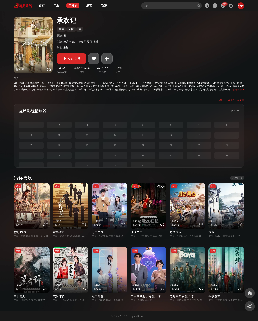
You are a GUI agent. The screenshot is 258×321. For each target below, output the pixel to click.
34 (59, 166)
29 (143, 155)
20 (115, 145)
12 (115, 135)
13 (143, 135)
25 (31, 155)
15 (199, 135)
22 (171, 145)
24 (227, 145)
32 (227, 155)
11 (87, 135)
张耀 (95, 41)
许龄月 (88, 41)
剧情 (61, 29)
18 (59, 145)
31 (199, 155)
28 (115, 155)
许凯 (72, 41)
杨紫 (66, 41)
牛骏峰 (79, 41)
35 (87, 166)
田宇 (66, 35)
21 (143, 145)
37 (143, 166)
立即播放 (71, 58)
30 (171, 155)
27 (87, 155)
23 (199, 145)
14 (171, 135)
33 (31, 166)
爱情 (71, 29)
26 (59, 155)
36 (115, 166)
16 (227, 135)
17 (31, 145)
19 (87, 145)
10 (59, 135)
